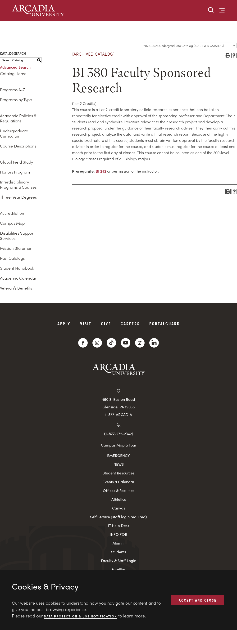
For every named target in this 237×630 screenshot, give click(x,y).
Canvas (118, 508)
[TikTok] (111, 343)
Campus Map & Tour (118, 444)
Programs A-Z (12, 89)
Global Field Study (16, 162)
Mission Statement (17, 248)
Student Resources (118, 473)
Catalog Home (13, 73)
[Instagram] (97, 343)
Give (106, 323)
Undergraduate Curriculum (14, 133)
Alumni (118, 543)
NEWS (119, 464)
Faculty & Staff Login (118, 561)
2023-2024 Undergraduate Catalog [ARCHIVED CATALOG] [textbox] (183, 45)
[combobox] (189, 45)
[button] (211, 10)
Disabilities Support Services (17, 235)
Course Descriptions (18, 145)
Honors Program (15, 171)
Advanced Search (15, 67)
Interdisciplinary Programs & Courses (18, 184)
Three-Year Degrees (18, 197)
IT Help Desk (118, 525)
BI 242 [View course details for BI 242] (101, 171)
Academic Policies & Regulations (18, 118)
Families (118, 569)
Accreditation (12, 213)
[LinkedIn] (154, 343)
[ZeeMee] (140, 343)
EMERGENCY (118, 455)
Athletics (118, 499)
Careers (130, 323)
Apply (64, 323)
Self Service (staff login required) (118, 517)
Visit (85, 323)
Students (118, 552)
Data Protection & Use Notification (80, 616)
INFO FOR (118, 534)
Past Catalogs (12, 258)
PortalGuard (164, 323)
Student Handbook (17, 268)
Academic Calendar (18, 278)
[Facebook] (83, 343)
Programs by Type (16, 99)
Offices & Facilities (118, 490)
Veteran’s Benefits (16, 287)
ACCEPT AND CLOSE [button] (198, 600)
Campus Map (12, 223)
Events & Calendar (118, 482)
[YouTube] (125, 343)
